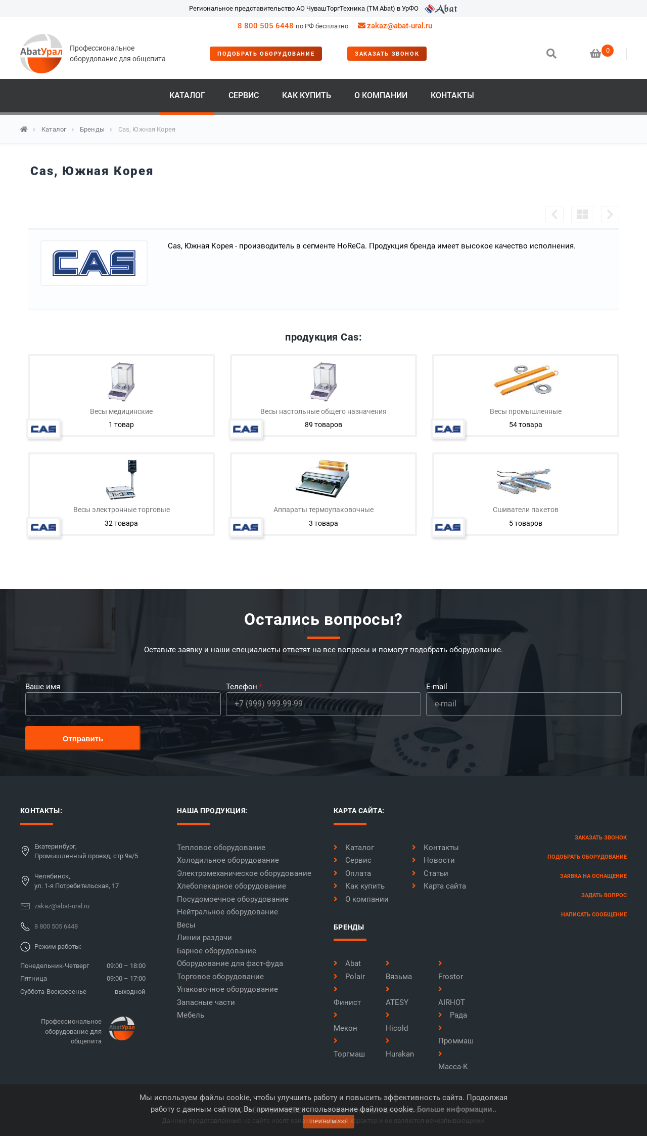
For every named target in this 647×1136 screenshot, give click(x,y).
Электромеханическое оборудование (244, 873)
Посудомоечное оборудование (233, 899)
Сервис (243, 95)
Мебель (190, 1015)
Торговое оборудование (220, 976)
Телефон (241, 686)
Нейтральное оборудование (227, 911)
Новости (433, 860)
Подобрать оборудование (265, 54)
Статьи (430, 873)
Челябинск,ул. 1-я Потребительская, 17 (76, 881)
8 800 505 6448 (266, 25)
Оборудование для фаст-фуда (230, 963)
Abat (347, 963)
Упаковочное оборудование (227, 989)
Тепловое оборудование (221, 847)
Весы (186, 925)
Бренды (92, 129)
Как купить (306, 95)
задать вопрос (604, 895)
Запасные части (206, 1002)
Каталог (187, 95)
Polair (349, 976)
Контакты (452, 95)
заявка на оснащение (593, 876)
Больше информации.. (456, 1109)
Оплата (352, 873)
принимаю (328, 1121)
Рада (452, 1015)
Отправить (83, 738)
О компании (380, 95)
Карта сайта (439, 886)
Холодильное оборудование (228, 860)
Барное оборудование (216, 950)
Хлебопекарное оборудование (231, 886)
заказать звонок (387, 54)
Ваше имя (42, 686)
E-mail (436, 686)
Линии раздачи (204, 937)
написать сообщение (594, 914)
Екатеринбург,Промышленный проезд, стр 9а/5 (86, 851)
